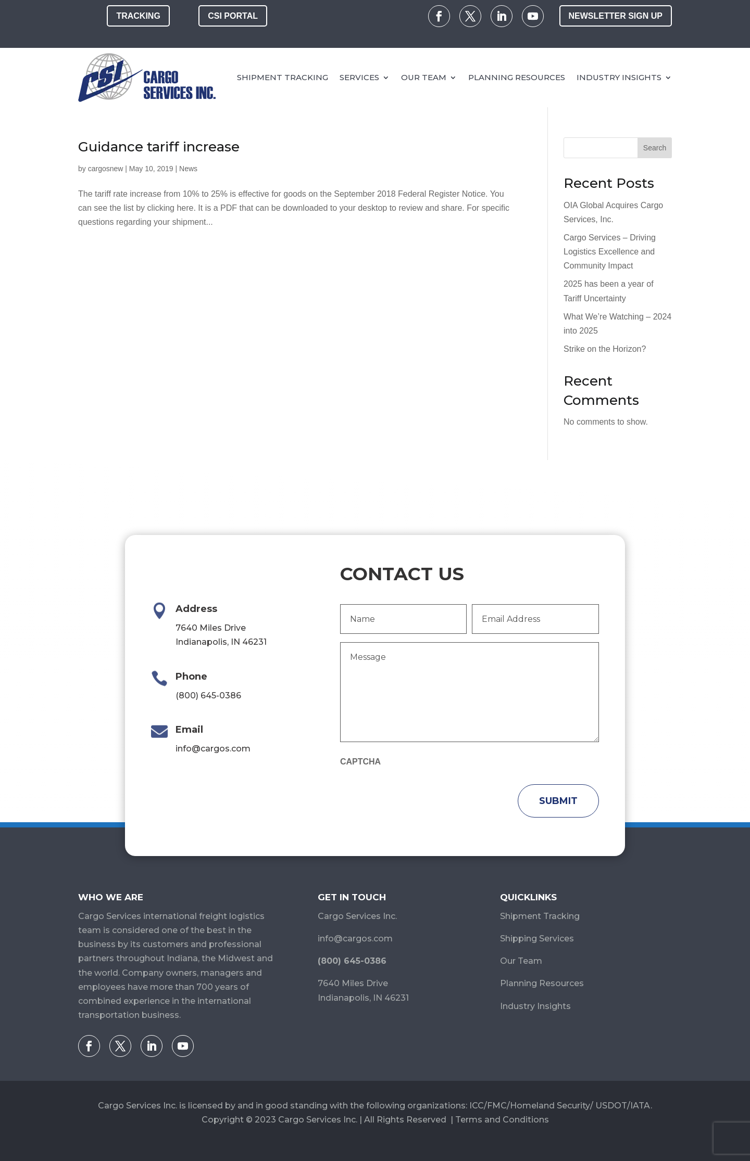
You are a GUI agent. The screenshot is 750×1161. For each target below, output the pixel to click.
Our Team (423, 77)
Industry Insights (619, 77)
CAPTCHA (360, 761)
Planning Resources (516, 77)
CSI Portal (233, 15)
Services (359, 77)
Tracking (138, 15)
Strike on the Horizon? (605, 349)
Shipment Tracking (282, 77)
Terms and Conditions (502, 1120)
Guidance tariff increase (159, 146)
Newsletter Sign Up (615, 15)
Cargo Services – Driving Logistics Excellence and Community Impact (610, 251)
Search (654, 148)
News (188, 168)
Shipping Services (537, 938)
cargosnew (105, 168)
